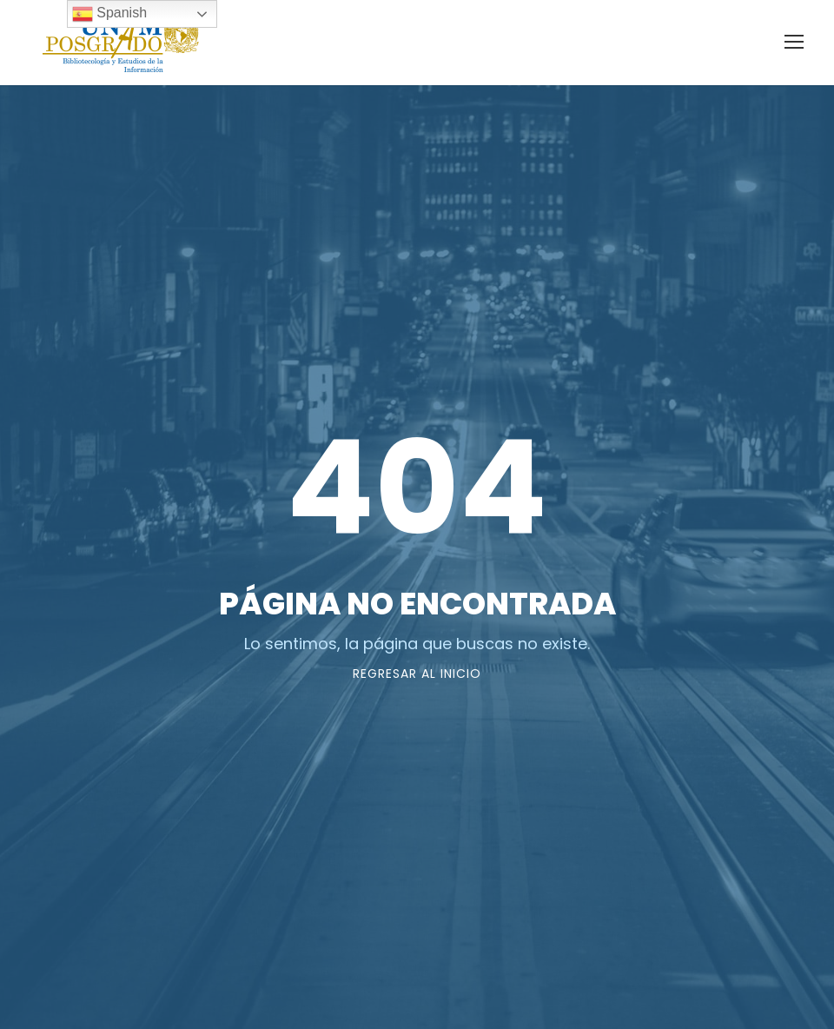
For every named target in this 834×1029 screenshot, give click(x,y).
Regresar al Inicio (417, 673)
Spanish (109, 13)
